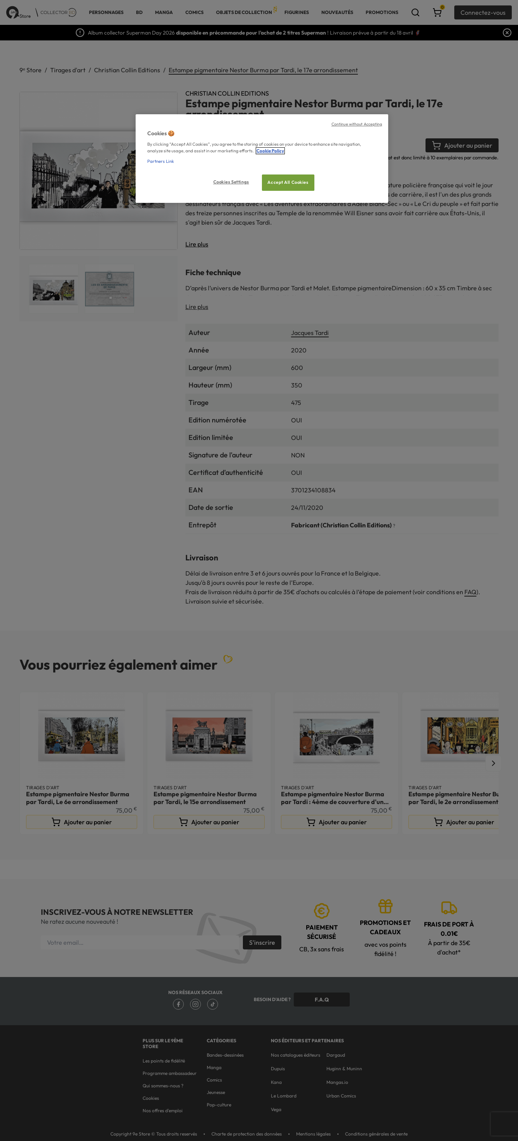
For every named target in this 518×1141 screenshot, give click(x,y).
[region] (262, 158)
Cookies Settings (231, 182)
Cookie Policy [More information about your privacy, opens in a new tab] (270, 151)
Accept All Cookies (287, 182)
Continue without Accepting (356, 124)
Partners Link (160, 161)
